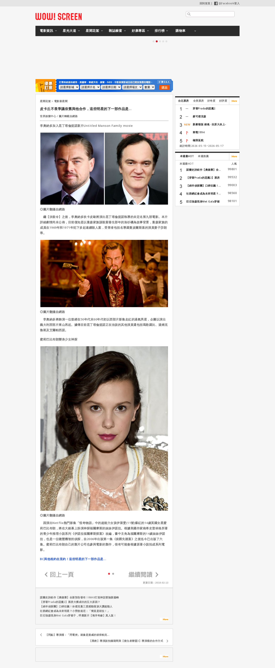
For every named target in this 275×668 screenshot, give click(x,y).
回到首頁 (205, 3)
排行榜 (160, 30)
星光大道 (69, 30)
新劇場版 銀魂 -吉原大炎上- (209, 124)
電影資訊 (46, 30)
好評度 (223, 101)
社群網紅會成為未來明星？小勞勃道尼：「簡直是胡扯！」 (75, 611)
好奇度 (211, 101)
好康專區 (138, 30)
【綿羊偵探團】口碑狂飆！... (203, 185)
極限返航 (198, 140)
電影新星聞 (61, 101)
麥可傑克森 (199, 116)
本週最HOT (187, 156)
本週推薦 (203, 156)
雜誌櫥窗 (115, 30)
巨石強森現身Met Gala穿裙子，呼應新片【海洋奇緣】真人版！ (78, 615)
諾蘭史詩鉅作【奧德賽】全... (203, 170)
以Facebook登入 (227, 3)
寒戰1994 (199, 132)
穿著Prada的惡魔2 (204, 108)
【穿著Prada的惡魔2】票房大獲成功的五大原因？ (70, 602)
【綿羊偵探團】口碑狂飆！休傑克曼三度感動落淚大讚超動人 (76, 606)
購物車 (181, 30)
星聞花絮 (92, 30)
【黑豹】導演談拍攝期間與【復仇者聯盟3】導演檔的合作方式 (126, 641)
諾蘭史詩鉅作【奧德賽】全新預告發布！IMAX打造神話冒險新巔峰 (79, 597)
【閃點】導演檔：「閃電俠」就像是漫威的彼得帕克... (77, 635)
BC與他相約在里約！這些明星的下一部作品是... (73, 559)
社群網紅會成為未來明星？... (203, 193)
